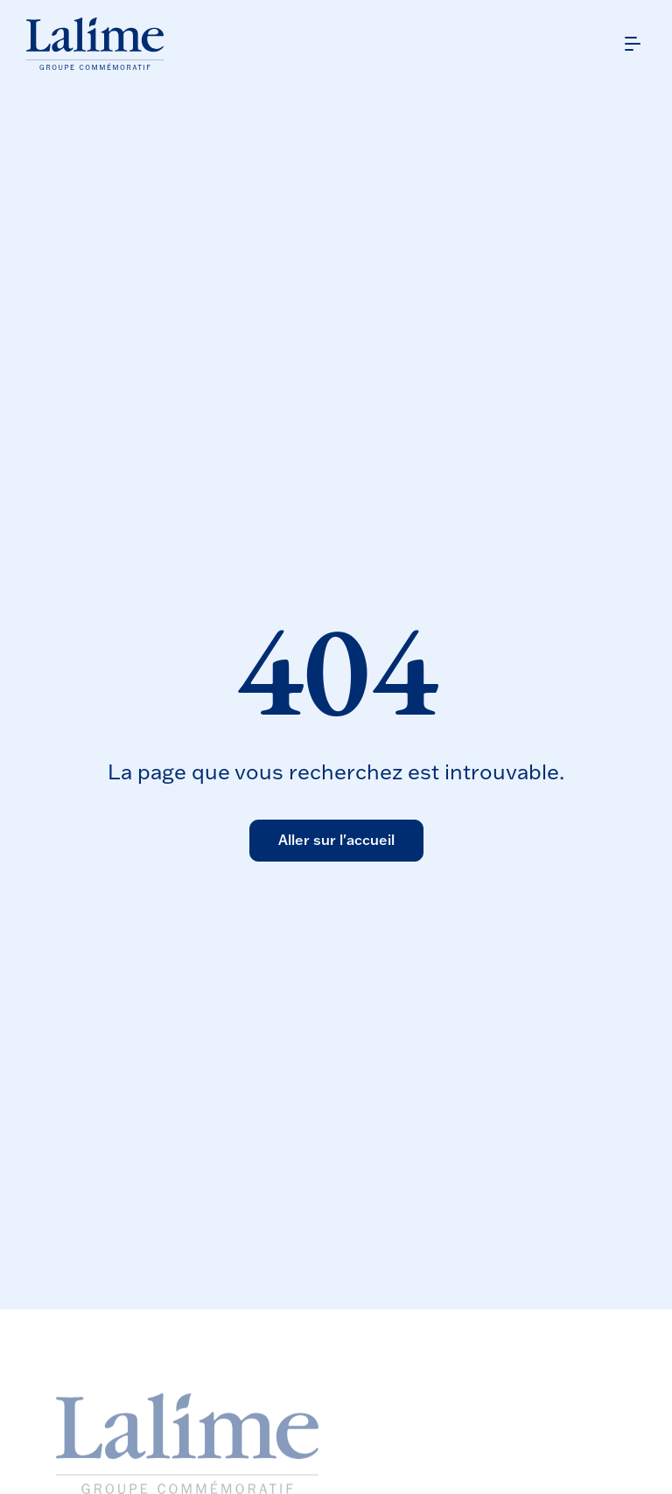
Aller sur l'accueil (336, 839)
